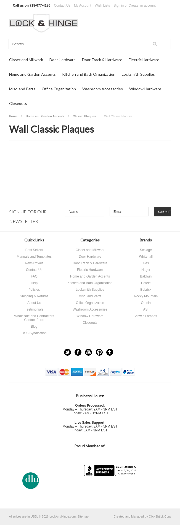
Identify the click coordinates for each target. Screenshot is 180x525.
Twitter (67, 352)
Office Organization (59, 88)
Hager (145, 270)
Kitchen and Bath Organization (88, 74)
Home (13, 116)
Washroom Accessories (102, 88)
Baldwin (146, 276)
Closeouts (18, 103)
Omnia (146, 303)
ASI (146, 309)
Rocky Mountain (146, 296)
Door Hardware (62, 59)
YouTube (88, 352)
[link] (111, 487)
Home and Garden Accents (32, 74)
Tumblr (109, 352)
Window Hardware (145, 88)
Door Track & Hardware (102, 59)
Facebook (78, 352)
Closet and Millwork (26, 59)
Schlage (146, 250)
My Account (82, 5)
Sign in (119, 5)
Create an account (142, 5)
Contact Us (62, 5)
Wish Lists (102, 5)
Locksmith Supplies (138, 74)
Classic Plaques (84, 116)
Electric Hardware (144, 59)
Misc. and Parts (22, 88)
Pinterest (99, 352)
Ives (146, 263)
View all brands (146, 316)
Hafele (146, 283)
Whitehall (146, 257)
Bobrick (145, 290)
